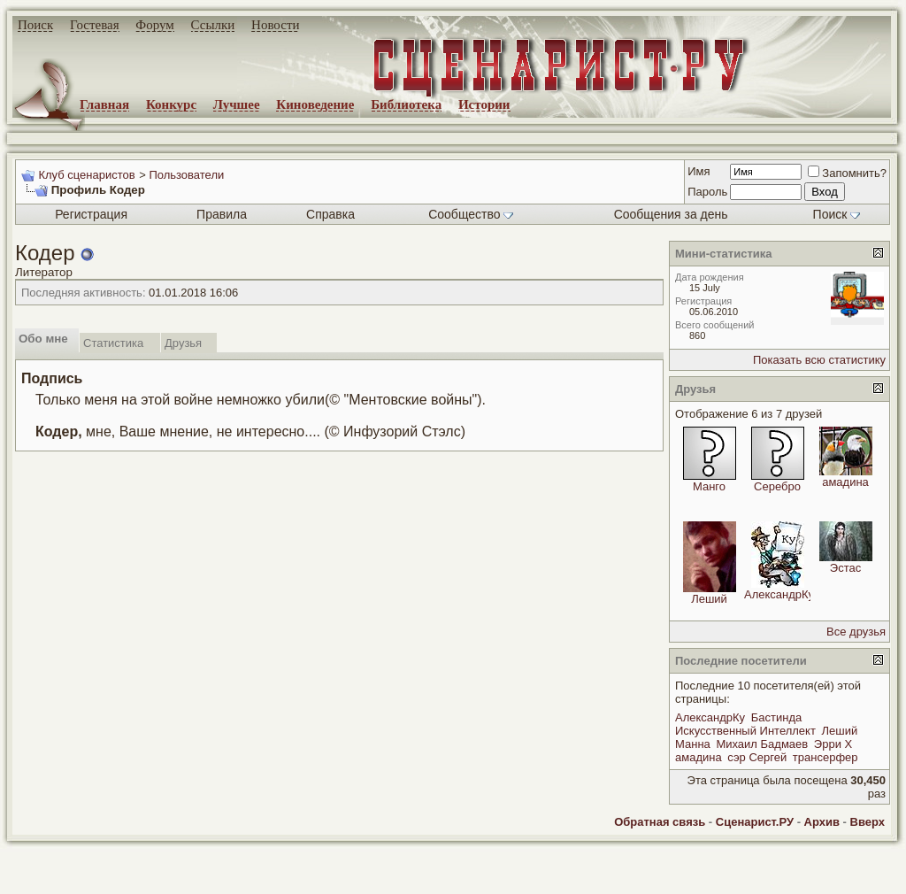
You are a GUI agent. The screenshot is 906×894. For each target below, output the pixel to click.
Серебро (777, 486)
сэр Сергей (757, 757)
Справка (330, 214)
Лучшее (236, 104)
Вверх (867, 821)
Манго (709, 486)
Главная (104, 104)
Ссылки (213, 25)
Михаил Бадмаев (762, 744)
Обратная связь (659, 821)
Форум (154, 25)
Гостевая (94, 25)
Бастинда (776, 717)
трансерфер (825, 757)
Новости (275, 25)
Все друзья (856, 631)
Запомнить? (847, 173)
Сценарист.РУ (755, 821)
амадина (845, 482)
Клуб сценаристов (86, 174)
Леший (709, 598)
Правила (221, 214)
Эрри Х (833, 744)
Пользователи (186, 174)
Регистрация (91, 214)
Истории (484, 104)
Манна (692, 744)
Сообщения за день (671, 214)
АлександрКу (779, 594)
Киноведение (315, 104)
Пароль (707, 191)
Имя (698, 171)
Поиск (35, 25)
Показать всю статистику (819, 359)
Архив (822, 821)
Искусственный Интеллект (745, 730)
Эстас (845, 567)
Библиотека (406, 104)
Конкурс (171, 104)
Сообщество (470, 214)
